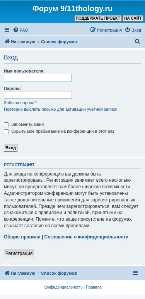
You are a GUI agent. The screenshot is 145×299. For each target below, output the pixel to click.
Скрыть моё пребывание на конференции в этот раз (59, 131)
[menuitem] (20, 30)
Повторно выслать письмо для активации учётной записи (61, 109)
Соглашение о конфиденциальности (86, 237)
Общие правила (22, 237)
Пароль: (12, 88)
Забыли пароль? (20, 102)
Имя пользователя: (24, 71)
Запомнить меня (24, 124)
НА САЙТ (133, 18)
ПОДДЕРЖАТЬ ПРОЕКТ (98, 18)
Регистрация (18, 253)
